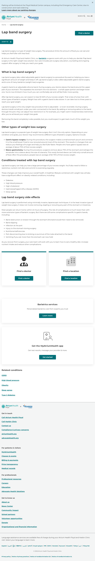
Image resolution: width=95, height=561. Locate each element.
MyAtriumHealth (9, 452)
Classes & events (9, 456)
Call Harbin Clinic (9, 422)
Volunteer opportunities (12, 519)
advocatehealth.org (10, 438)
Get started (47, 357)
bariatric (42, 58)
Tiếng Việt (86, 546)
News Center (7, 506)
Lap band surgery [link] (16, 25)
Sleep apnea (7, 390)
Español (4, 546)
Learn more (48, 316)
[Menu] (89, 16)
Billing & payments (10, 460)
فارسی (24, 546)
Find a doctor (84, 33)
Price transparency (10, 464)
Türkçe (75, 546)
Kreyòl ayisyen (38, 546)
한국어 (49, 546)
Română (55, 546)
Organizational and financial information (19, 527)
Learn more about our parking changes (19, 10)
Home (4, 25)
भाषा (45, 546)
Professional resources (11, 479)
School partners (8, 514)
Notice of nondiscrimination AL (62, 556)
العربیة (9, 546)
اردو (80, 546)
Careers (5, 483)
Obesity (5, 385)
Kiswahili (69, 546)
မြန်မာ (14, 546)
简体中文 (18, 546)
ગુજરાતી (30, 546)
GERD (4, 375)
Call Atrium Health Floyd (12, 417)
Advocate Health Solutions (13, 491)
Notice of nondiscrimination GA (40, 556)
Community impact (10, 510)
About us (5, 502)
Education (6, 487)
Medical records (8, 468)
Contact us (6, 426)
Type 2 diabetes (8, 395)
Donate (5, 523)
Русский (62, 546)
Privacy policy (6, 556)
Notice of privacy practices (20, 556)
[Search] (81, 16)
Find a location (71, 278)
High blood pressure (10, 380)
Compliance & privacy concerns (15, 430)
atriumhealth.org (9, 434)
